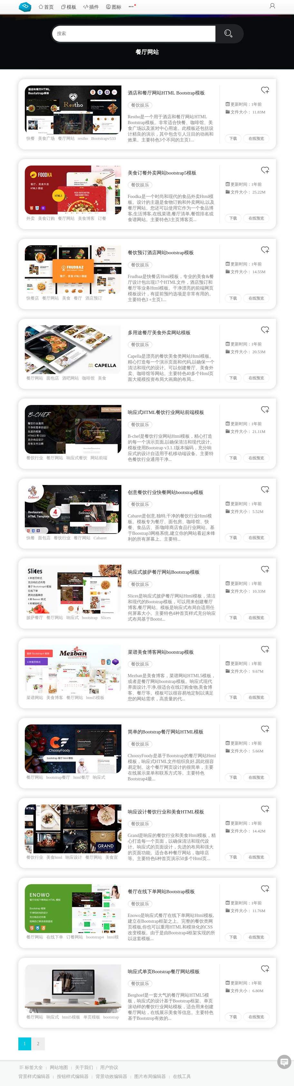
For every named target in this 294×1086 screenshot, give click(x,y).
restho (83, 138)
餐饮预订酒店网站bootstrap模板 (161, 252)
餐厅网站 (66, 138)
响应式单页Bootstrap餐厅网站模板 (164, 971)
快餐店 (32, 298)
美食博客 (86, 218)
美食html (54, 857)
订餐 (102, 218)
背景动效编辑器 (111, 1076)
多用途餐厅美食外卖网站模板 (159, 332)
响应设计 (73, 857)
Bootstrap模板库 (26, 6)
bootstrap (90, 617)
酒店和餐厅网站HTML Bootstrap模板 (166, 92)
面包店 (52, 378)
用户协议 (109, 1067)
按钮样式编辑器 (73, 1076)
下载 (233, 138)
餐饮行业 (34, 457)
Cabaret (100, 537)
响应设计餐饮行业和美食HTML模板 (166, 811)
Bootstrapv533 (103, 138)
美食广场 (46, 138)
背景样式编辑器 (34, 1076)
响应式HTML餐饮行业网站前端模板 (166, 412)
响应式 (72, 617)
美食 (66, 298)
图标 (113, 7)
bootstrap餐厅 (58, 777)
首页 (46, 7)
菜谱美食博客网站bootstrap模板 (161, 652)
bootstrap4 (95, 937)
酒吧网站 (70, 378)
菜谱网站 (34, 697)
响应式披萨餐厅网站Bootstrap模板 (164, 572)
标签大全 (34, 1067)
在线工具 (182, 1076)
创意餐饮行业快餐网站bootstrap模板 (166, 492)
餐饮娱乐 (140, 105)
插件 (91, 7)
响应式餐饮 (76, 457)
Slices (106, 617)
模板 (68, 7)
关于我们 (84, 1067)
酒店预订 (93, 298)
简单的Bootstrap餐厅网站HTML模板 (166, 731)
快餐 (30, 138)
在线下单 (54, 937)
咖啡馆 (88, 378)
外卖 (30, 218)
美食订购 (46, 218)
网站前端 (98, 457)
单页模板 (91, 1017)
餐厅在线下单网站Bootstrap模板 (161, 891)
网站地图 (59, 1067)
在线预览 (256, 138)
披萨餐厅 (34, 617)
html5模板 (95, 697)
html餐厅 (81, 777)
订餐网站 (74, 937)
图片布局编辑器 (150, 1076)
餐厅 (78, 298)
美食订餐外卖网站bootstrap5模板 (162, 172)
